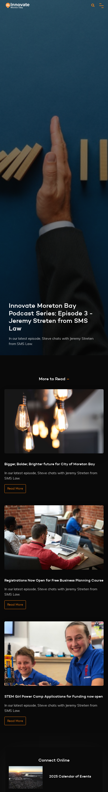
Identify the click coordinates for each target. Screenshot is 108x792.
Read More (15, 488)
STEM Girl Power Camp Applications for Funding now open (53, 696)
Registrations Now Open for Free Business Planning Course (53, 580)
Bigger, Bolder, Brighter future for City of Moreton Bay (49, 464)
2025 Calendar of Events (70, 776)
